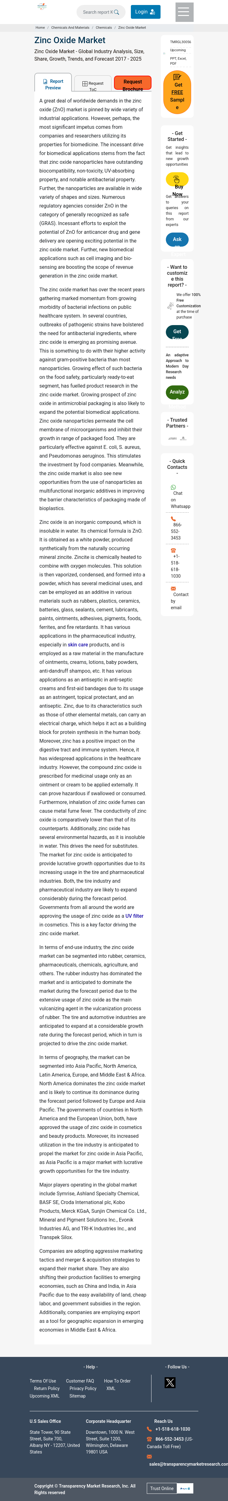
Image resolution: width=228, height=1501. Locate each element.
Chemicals (104, 28)
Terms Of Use (43, 1380)
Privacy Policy (83, 1388)
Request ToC (92, 86)
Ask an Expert (178, 241)
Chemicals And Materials (70, 28)
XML (111, 1388)
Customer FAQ (80, 1380)
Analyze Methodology (177, 394)
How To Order (117, 1380)
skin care (78, 645)
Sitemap (78, 1395)
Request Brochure (133, 84)
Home (40, 28)
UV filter (135, 916)
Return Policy (47, 1388)
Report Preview (53, 84)
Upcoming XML (45, 1395)
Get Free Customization (177, 334)
